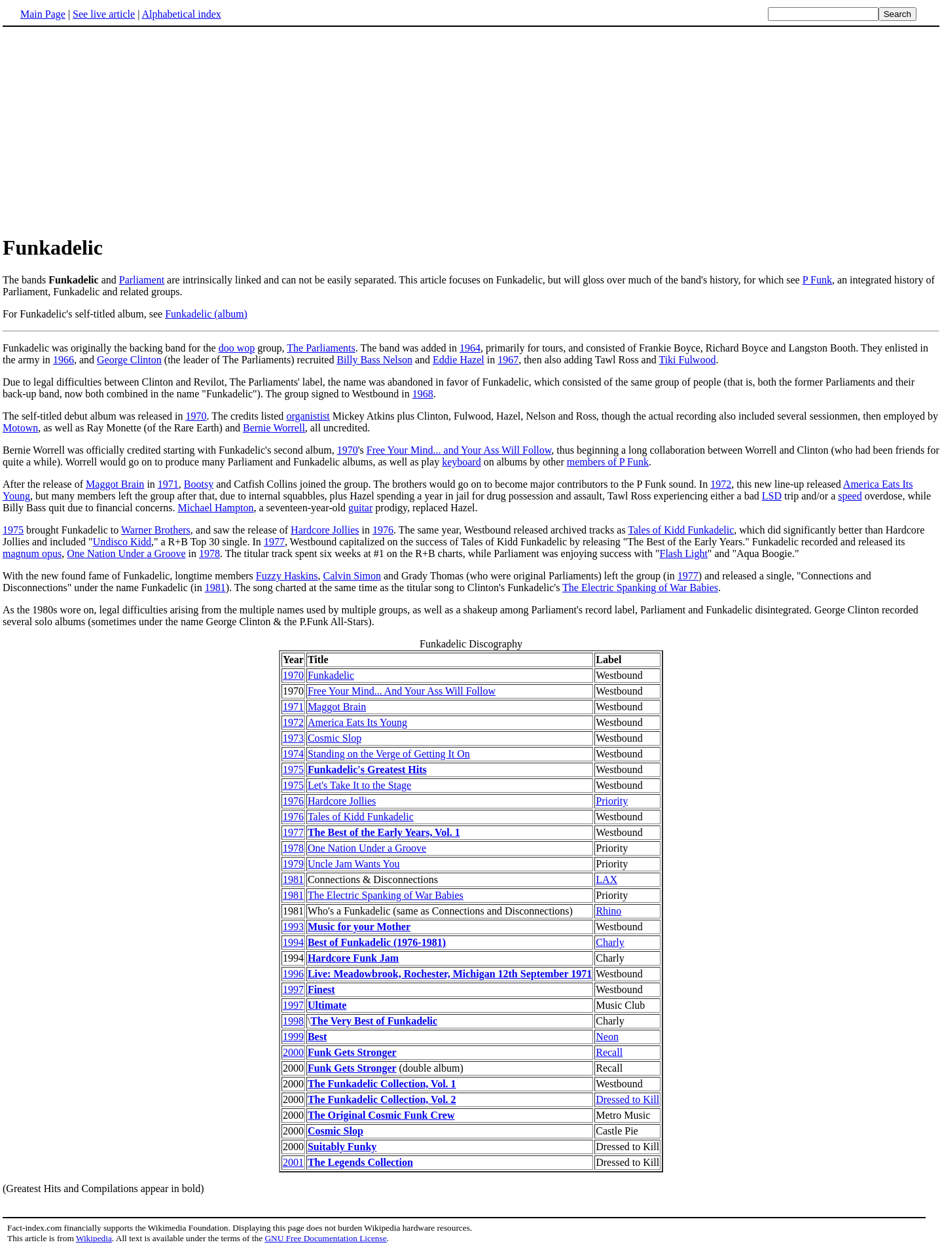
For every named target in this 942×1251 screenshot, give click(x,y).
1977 (274, 541)
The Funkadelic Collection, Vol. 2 (382, 1099)
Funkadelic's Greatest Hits (367, 769)
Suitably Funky (342, 1146)
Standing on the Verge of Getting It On (389, 753)
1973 (293, 738)
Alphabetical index (181, 14)
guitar (360, 507)
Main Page (42, 14)
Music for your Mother (359, 926)
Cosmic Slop (334, 738)
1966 (63, 359)
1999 (293, 1036)
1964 (470, 348)
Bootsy (198, 484)
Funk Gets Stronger (352, 1052)
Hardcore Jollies (325, 529)
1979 (293, 863)
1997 (293, 989)
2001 (293, 1162)
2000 (293, 1052)
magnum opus (32, 553)
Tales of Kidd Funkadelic (681, 529)
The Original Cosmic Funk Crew (381, 1115)
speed (849, 495)
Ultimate (327, 1005)
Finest (321, 989)
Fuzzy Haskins (287, 575)
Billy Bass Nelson (374, 359)
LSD (772, 495)
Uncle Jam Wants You (354, 863)
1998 (293, 1020)
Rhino (608, 910)
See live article (104, 14)
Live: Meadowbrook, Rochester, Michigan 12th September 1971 (450, 973)
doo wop (237, 348)
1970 (195, 416)
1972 (720, 484)
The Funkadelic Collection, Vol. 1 (382, 1083)
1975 (13, 529)
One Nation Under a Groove (126, 553)
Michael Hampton (216, 507)
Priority (612, 801)
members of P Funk (608, 461)
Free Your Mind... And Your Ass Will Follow (402, 691)
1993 (293, 926)
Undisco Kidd (122, 541)
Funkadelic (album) (206, 313)
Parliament (141, 279)
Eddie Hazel (458, 359)
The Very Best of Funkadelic (373, 1020)
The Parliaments (321, 348)
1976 (382, 529)
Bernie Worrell (274, 427)
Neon (607, 1036)
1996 (293, 973)
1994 (293, 942)
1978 (209, 553)
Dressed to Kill (627, 1099)
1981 (215, 587)
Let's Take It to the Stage (359, 785)
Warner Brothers (155, 529)
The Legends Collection (360, 1162)
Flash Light (684, 553)
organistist (307, 416)
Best (317, 1036)
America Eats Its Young (357, 722)
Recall (609, 1052)
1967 (508, 359)
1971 (168, 484)
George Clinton (129, 359)
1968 (422, 393)
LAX (606, 879)
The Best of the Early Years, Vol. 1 (384, 832)
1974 (293, 753)
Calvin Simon (351, 575)
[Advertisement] (471, 130)
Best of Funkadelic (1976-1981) (377, 942)
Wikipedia (94, 1238)
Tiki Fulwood (687, 359)
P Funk (817, 279)
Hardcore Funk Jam (353, 958)
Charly (610, 942)
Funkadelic (331, 675)
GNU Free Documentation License (325, 1238)
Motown (20, 427)
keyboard (461, 461)
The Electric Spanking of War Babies (640, 587)
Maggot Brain (115, 484)
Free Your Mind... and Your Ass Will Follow (459, 450)
